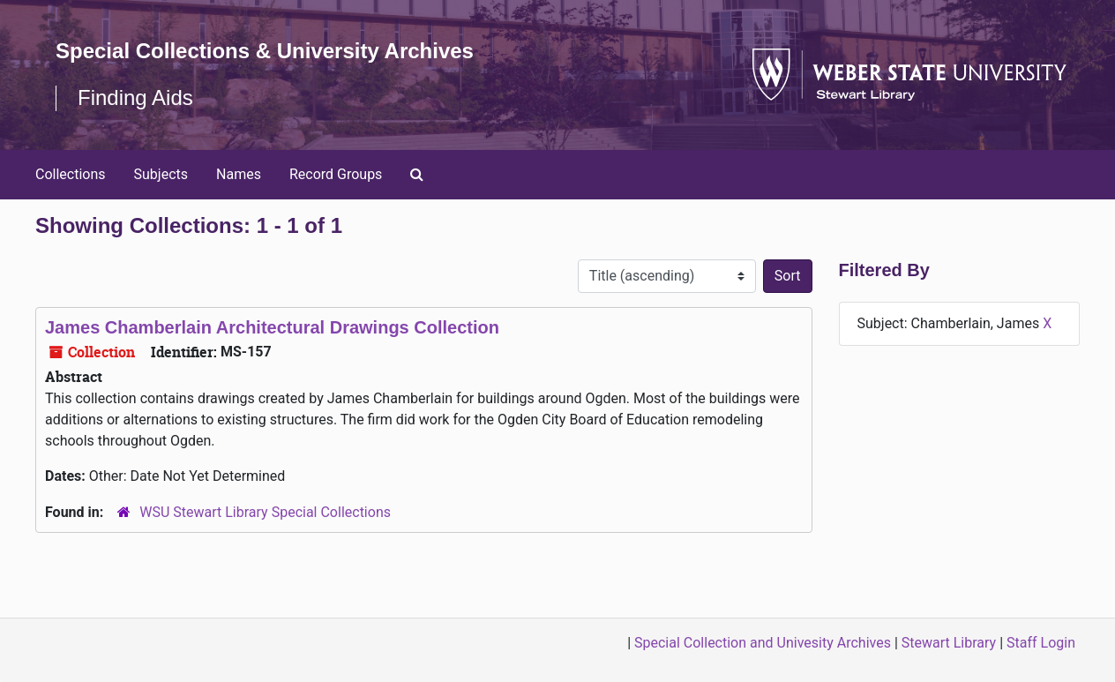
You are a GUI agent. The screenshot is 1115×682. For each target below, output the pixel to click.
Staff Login (1040, 642)
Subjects (161, 174)
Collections (70, 174)
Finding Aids (135, 97)
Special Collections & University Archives (265, 51)
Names (238, 174)
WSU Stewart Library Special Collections (265, 512)
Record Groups (335, 174)
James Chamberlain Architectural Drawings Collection (272, 327)
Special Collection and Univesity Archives (762, 642)
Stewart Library (949, 642)
